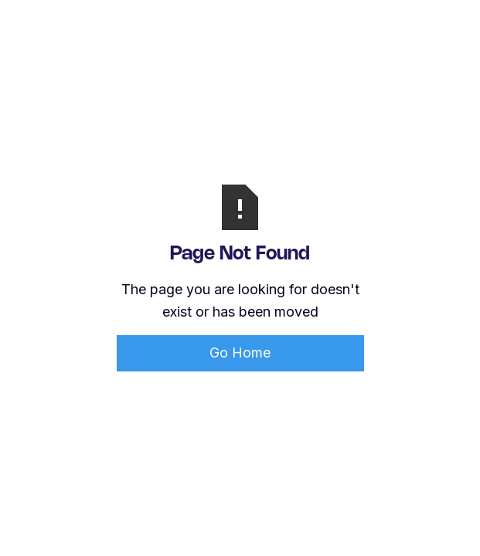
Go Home (240, 352)
